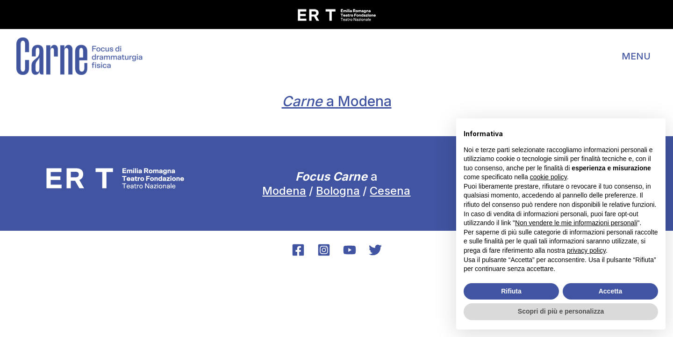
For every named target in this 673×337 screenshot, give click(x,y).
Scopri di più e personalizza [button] (561, 311)
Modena (284, 191)
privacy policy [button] (586, 250)
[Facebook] (298, 249)
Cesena (390, 191)
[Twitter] (375, 249)
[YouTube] (349, 249)
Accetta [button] (611, 291)
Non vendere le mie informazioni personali (576, 223)
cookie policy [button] (548, 177)
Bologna (338, 191)
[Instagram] (323, 249)
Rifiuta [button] (511, 291)
